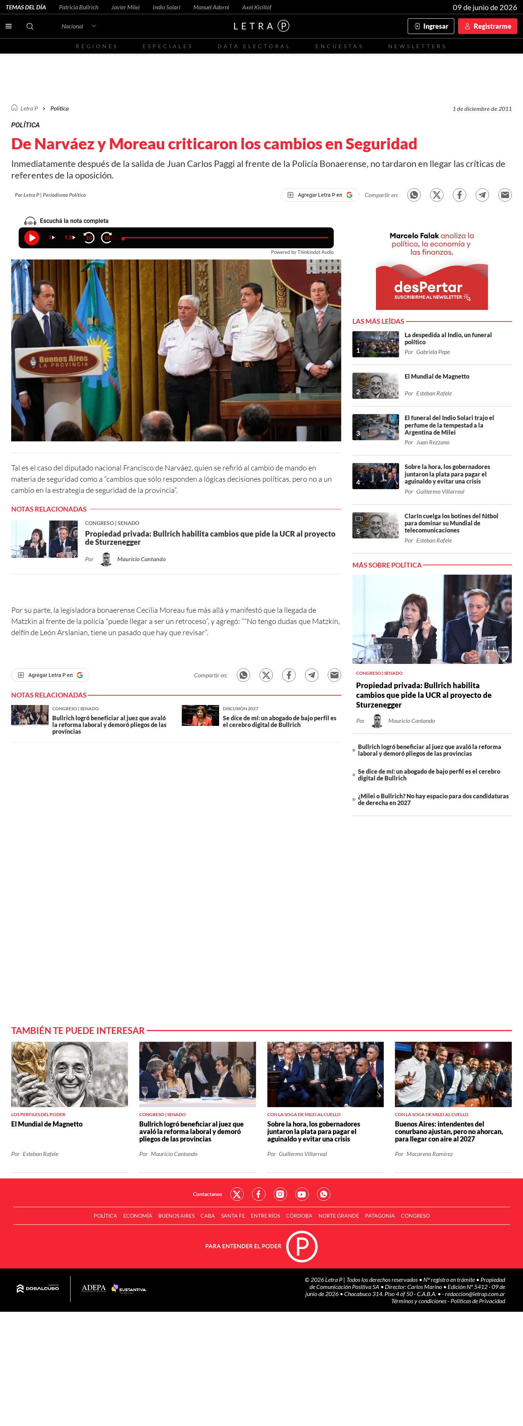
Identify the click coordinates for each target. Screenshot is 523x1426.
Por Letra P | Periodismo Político (50, 195)
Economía (137, 1215)
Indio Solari (166, 6)
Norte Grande (338, 1215)
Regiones (97, 46)
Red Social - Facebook (258, 1194)
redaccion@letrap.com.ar (475, 1293)
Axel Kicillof (256, 6)
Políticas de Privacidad (478, 1300)
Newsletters (417, 46)
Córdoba (299, 1215)
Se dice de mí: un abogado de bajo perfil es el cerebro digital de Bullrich (429, 775)
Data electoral (254, 46)
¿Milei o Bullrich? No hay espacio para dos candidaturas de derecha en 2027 (433, 799)
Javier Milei (125, 6)
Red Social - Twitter (237, 1194)
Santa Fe (233, 1215)
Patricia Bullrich (78, 6)
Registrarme (492, 26)
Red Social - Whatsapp (323, 1194)
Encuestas (339, 46)
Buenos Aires (176, 1215)
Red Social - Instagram (280, 1194)
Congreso (415, 1215)
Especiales (168, 46)
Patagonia (380, 1215)
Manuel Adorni (211, 6)
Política (59, 108)
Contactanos (207, 1194)
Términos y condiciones (419, 1300)
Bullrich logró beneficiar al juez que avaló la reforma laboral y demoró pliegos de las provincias (429, 750)
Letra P (29, 108)
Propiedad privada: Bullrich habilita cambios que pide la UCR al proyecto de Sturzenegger (424, 695)
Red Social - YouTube (302, 1194)
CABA (207, 1215)
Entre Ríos (265, 1215)
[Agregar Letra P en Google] (320, 195)
